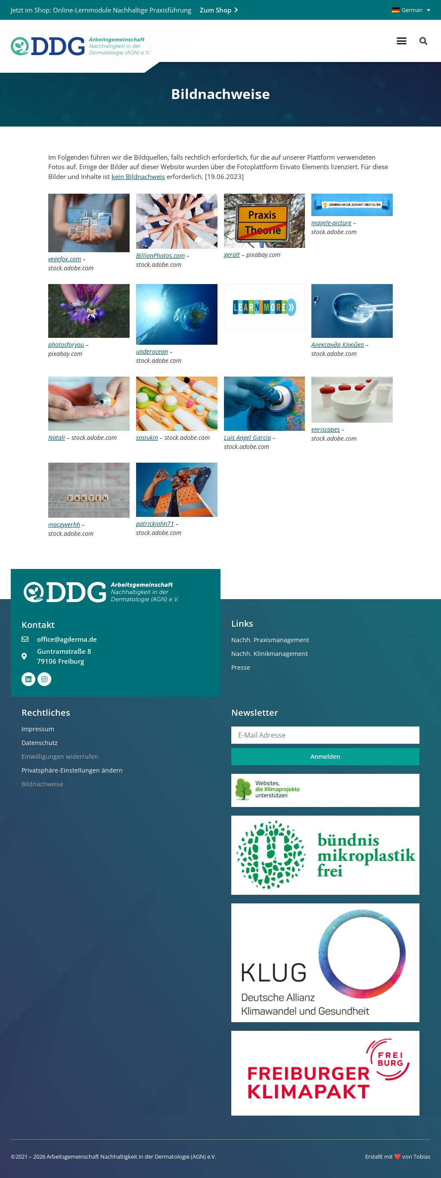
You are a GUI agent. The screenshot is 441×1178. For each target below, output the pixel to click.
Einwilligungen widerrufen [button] (60, 756)
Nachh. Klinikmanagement (269, 653)
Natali (56, 437)
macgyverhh (64, 524)
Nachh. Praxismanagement (270, 640)
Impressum (38, 729)
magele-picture (331, 223)
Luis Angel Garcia (247, 437)
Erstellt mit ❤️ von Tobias (397, 1156)
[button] (402, 41)
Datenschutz (40, 743)
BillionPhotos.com (160, 255)
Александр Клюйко (337, 344)
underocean (152, 351)
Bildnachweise (42, 784)
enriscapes (325, 429)
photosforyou (66, 344)
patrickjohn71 (155, 523)
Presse (240, 667)
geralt (232, 254)
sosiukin (147, 437)
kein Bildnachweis (138, 176)
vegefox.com (64, 259)
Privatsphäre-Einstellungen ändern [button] (72, 770)
